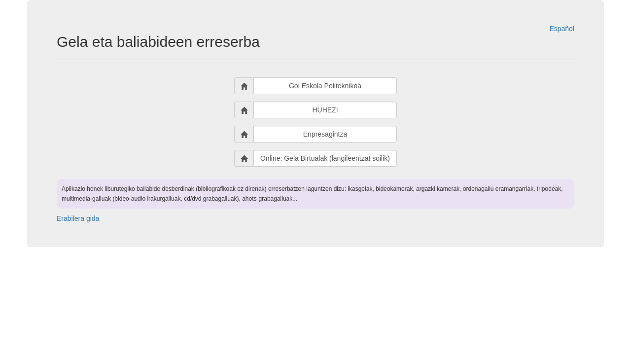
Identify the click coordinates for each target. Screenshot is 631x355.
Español (561, 29)
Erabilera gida (78, 218)
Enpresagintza (325, 134)
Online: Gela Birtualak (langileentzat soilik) (325, 158)
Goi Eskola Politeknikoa (325, 86)
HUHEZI (325, 110)
